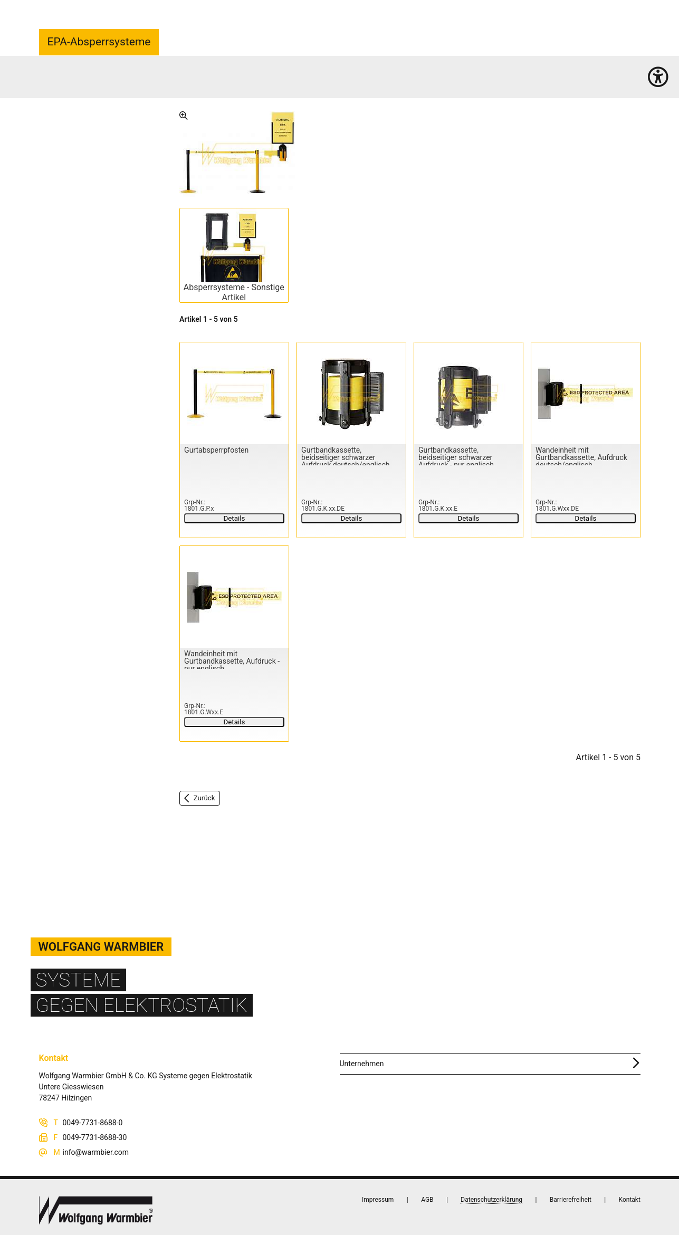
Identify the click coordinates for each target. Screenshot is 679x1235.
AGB (427, 1199)
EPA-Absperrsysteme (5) (148, 83)
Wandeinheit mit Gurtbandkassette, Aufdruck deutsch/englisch (581, 457)
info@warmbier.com (96, 1152)
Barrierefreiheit (570, 1199)
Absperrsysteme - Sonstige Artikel (233, 292)
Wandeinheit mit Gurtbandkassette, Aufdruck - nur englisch (232, 661)
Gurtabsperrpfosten (216, 450)
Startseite (54, 83)
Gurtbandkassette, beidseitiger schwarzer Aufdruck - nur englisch (456, 457)
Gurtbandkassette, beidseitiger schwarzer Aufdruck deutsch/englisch (345, 457)
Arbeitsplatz (90, 83)
